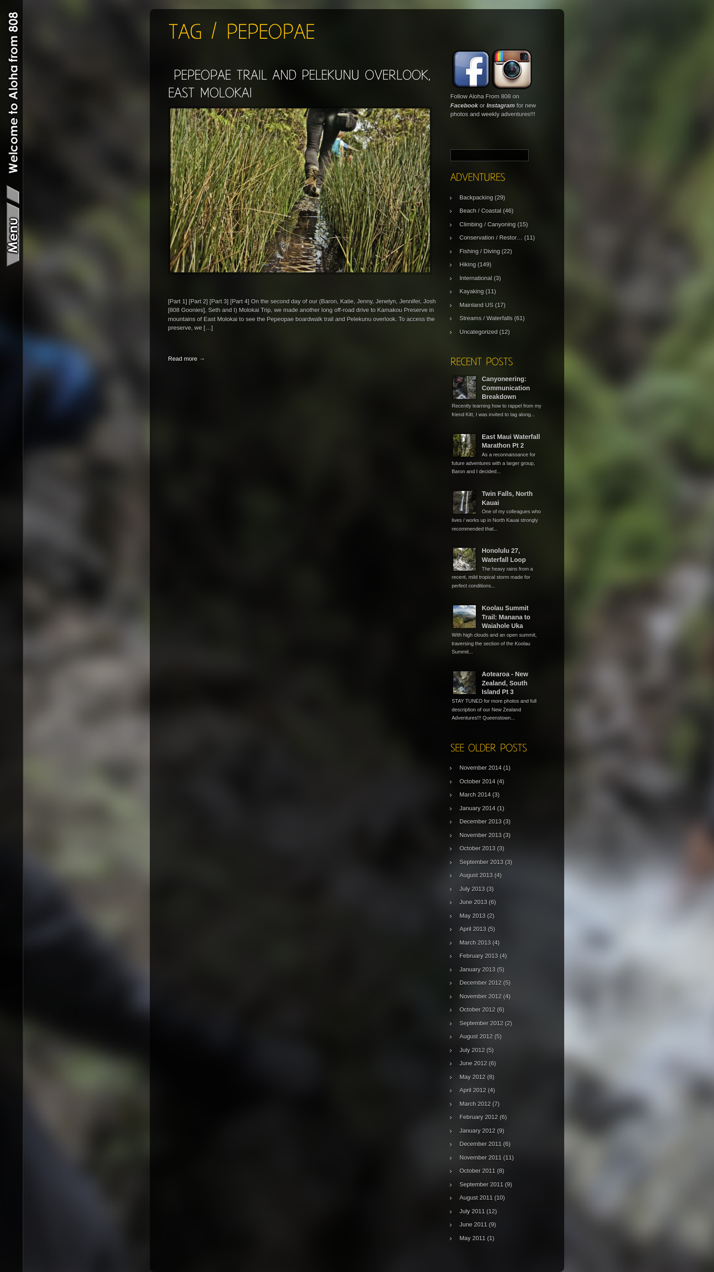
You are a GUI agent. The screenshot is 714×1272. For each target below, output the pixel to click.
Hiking (467, 264)
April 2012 (472, 1090)
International (475, 278)
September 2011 (481, 1184)
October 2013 (477, 848)
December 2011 (480, 1143)
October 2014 (477, 781)
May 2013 (472, 915)
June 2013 (473, 902)
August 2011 (476, 1197)
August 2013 (476, 875)
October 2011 (477, 1170)
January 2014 (477, 808)
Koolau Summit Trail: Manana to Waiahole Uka (506, 616)
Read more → (186, 358)
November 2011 (480, 1157)
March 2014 (475, 794)
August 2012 (476, 1036)
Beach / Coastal (480, 210)
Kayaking (471, 291)
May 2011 (472, 1238)
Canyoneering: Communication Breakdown (506, 387)
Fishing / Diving (479, 251)
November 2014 (480, 767)
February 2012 (478, 1117)
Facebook (464, 105)
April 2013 (472, 928)
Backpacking (476, 197)
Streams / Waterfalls (486, 318)
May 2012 (472, 1076)
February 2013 (478, 955)
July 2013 (472, 888)
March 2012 (475, 1103)
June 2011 (473, 1224)
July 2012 (472, 1050)
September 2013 (481, 861)
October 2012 (477, 1009)
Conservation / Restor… (491, 237)
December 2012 (480, 982)
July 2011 (472, 1211)
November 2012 (480, 996)
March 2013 (475, 942)
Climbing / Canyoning (487, 224)
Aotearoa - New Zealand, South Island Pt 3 (505, 682)
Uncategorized (478, 331)
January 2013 (477, 969)
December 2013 (480, 821)
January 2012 (477, 1130)
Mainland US (476, 304)
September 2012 (481, 1023)
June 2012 (473, 1063)
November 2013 (480, 835)
